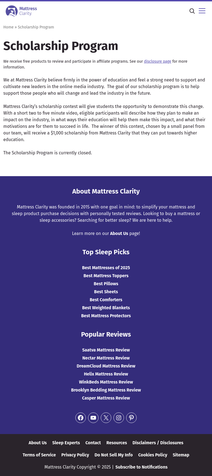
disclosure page (157, 61)
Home (8, 27)
